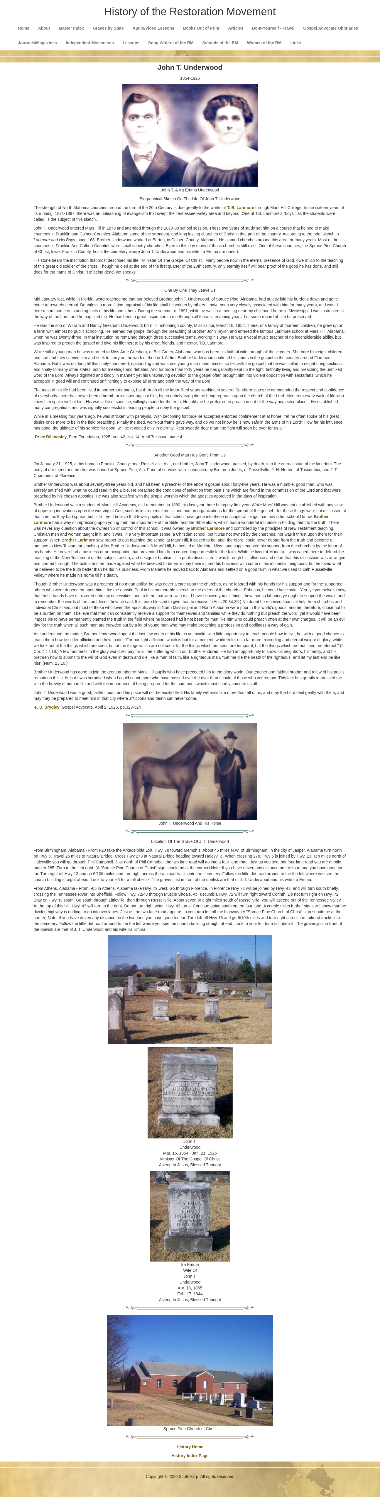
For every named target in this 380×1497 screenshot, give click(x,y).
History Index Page (189, 1455)
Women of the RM (264, 42)
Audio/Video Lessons (153, 28)
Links (296, 42)
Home (23, 28)
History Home (190, 1447)
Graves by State (108, 28)
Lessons (131, 42)
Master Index (71, 28)
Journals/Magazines (37, 42)
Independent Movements (90, 42)
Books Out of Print (201, 28)
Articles (235, 28)
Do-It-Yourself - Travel (273, 28)
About (44, 28)
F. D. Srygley (47, 707)
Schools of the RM (220, 42)
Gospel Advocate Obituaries (330, 28)
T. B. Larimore (240, 207)
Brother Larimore (207, 528)
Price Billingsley (51, 436)
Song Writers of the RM (171, 42)
